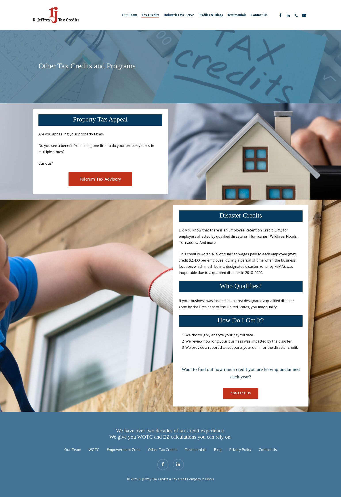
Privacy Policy (240, 449)
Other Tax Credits (162, 449)
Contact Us (268, 449)
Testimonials (195, 449)
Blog (218, 449)
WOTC (94, 449)
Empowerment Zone (124, 449)
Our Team (72, 449)
